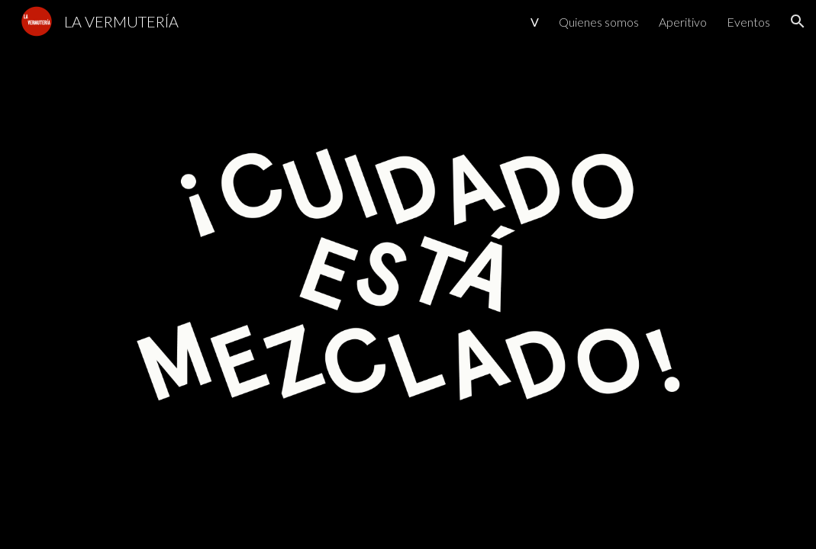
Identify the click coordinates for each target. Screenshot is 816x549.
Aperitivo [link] (683, 21)
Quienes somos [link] (599, 21)
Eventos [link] (748, 21)
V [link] (535, 21)
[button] (797, 21)
